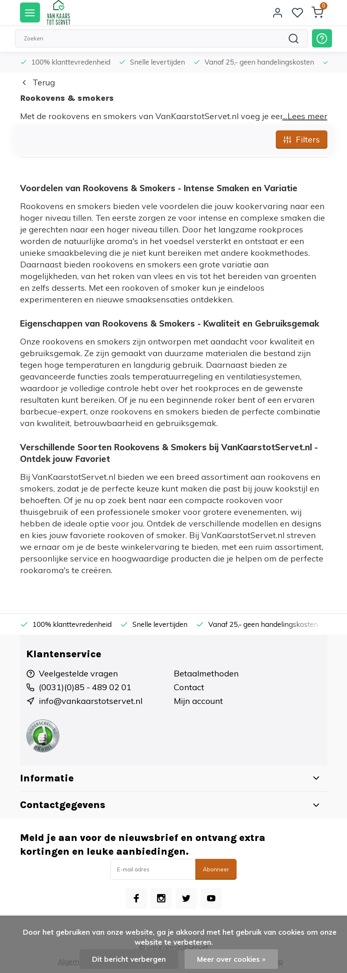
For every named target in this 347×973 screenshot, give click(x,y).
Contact (189, 687)
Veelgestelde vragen (78, 673)
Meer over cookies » (231, 959)
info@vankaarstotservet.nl (90, 701)
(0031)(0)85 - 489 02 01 (85, 687)
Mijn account (198, 701)
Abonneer (216, 869)
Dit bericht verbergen (129, 959)
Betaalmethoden (206, 673)
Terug (37, 82)
